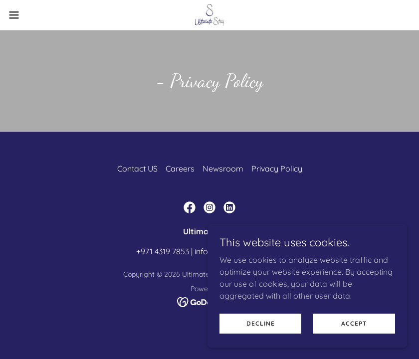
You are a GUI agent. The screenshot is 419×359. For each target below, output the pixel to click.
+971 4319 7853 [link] (162, 251)
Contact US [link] (137, 169)
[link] (209, 15)
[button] (35, 15)
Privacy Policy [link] (276, 169)
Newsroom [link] (223, 169)
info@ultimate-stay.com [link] (239, 251)
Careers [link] (180, 169)
